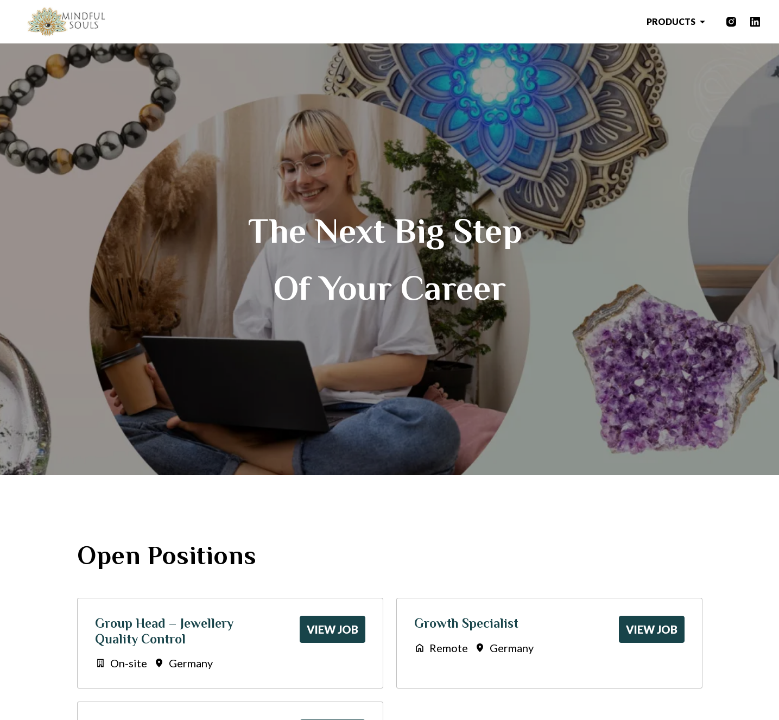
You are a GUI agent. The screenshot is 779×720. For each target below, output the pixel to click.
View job (332, 629)
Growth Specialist (466, 623)
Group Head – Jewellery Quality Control (164, 631)
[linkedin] (755, 22)
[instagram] (731, 22)
